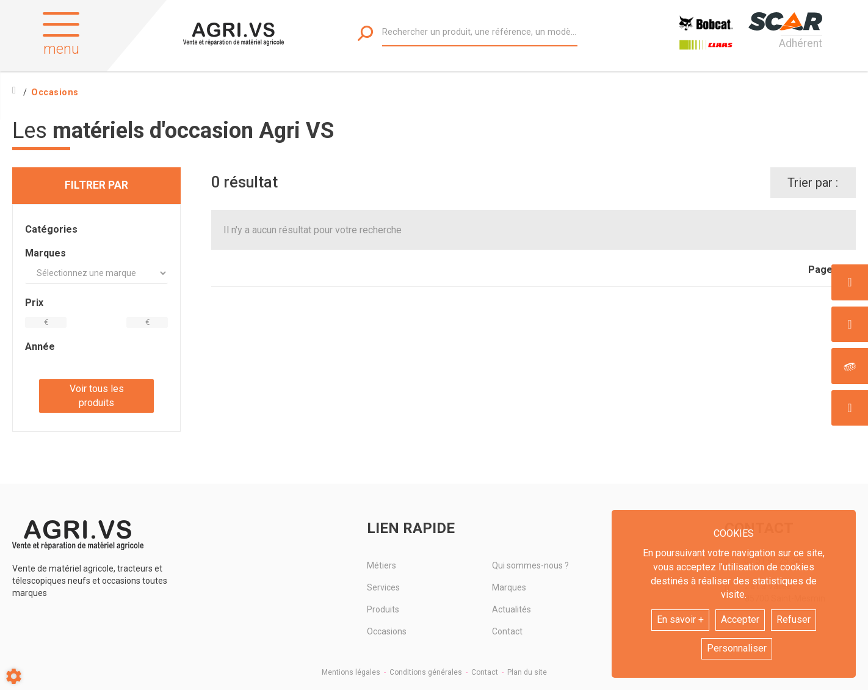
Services (383, 587)
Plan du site (527, 672)
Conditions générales (425, 672)
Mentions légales (351, 672)
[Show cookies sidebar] (13, 676)
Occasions (387, 631)
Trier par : (812, 182)
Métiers (381, 565)
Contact (507, 631)
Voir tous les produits (97, 396)
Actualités (511, 609)
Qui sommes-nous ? (530, 565)
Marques (509, 587)
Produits (383, 609)
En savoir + (680, 619)
